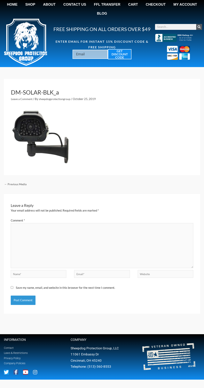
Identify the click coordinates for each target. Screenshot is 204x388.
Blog (102, 13)
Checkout (156, 4)
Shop (30, 4)
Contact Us (74, 4)
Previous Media (16, 184)
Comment (18, 220)
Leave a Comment (22, 99)
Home (12, 4)
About (49, 4)
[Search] (199, 27)
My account (185, 4)
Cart (133, 4)
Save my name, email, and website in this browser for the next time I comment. (65, 291)
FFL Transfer (107, 4)
